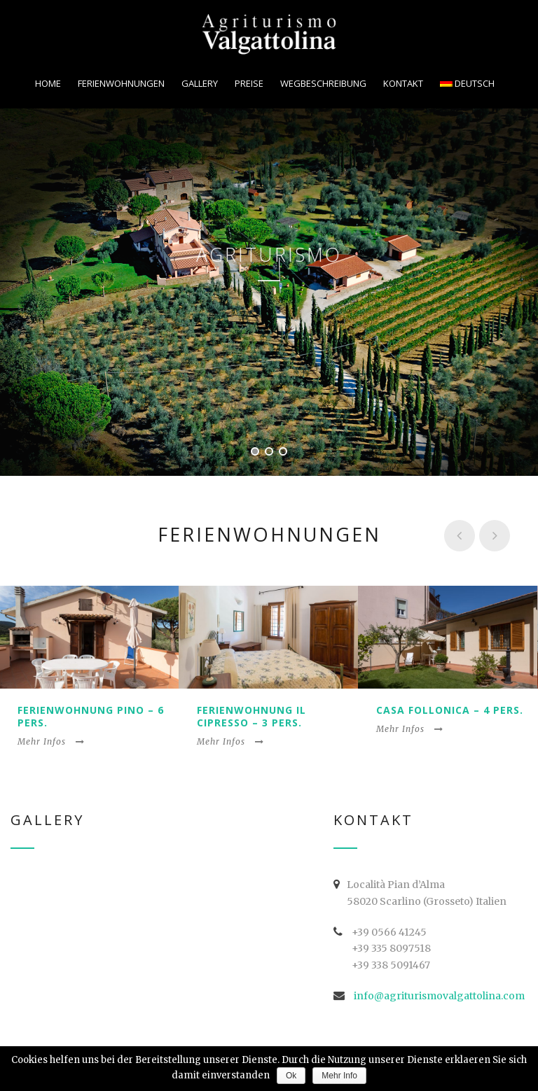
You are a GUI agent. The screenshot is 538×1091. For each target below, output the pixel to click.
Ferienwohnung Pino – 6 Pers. (91, 716)
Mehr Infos (51, 741)
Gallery (199, 83)
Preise (249, 83)
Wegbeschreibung (323, 83)
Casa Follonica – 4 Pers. (449, 710)
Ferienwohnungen (121, 83)
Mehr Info (339, 1076)
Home (48, 83)
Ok (291, 1076)
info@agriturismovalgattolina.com (439, 996)
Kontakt (403, 83)
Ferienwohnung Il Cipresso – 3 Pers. (251, 716)
